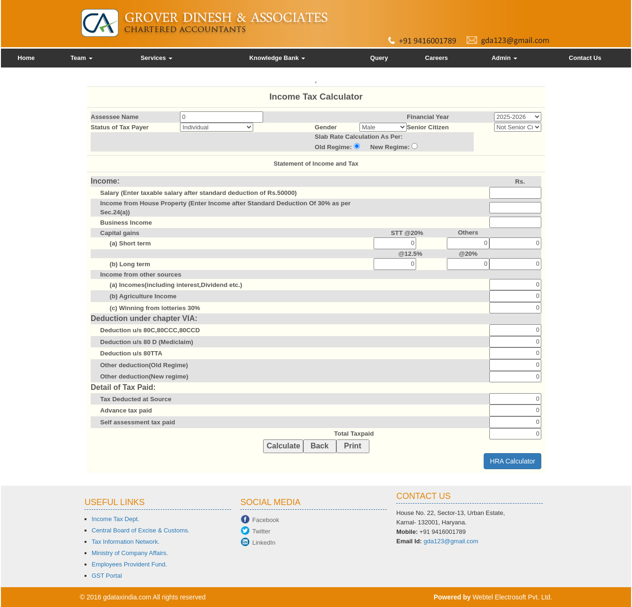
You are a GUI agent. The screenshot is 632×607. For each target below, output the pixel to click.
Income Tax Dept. (115, 519)
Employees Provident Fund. (129, 564)
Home (25, 57)
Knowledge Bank (277, 57)
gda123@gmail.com (451, 541)
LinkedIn (263, 542)
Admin (504, 57)
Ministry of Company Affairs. (130, 552)
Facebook (265, 519)
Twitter (261, 531)
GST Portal (107, 575)
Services (156, 57)
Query (379, 57)
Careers (436, 57)
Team (81, 57)
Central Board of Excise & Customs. (140, 530)
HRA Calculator (512, 461)
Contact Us (585, 57)
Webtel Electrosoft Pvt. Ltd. (512, 597)
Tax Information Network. (126, 541)
